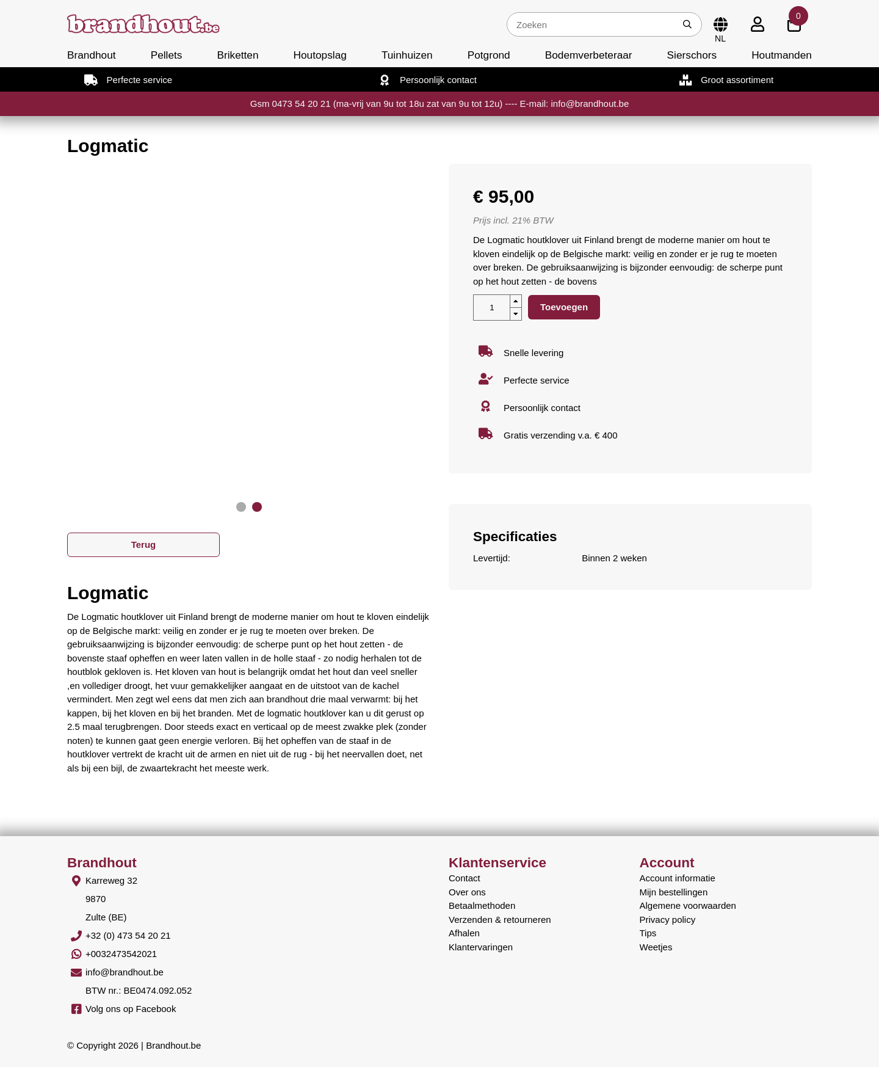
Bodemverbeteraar (588, 55)
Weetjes (656, 947)
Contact (464, 878)
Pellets (167, 55)
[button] (241, 507)
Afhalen (464, 933)
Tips (648, 933)
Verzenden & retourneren (500, 919)
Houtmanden (781, 55)
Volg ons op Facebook (130, 1008)
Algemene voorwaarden (688, 905)
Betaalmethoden (482, 905)
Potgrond (489, 55)
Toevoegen (564, 307)
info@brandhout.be (124, 972)
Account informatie (677, 878)
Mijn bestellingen (674, 892)
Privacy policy (668, 919)
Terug (143, 544)
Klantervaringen (481, 947)
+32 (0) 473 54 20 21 (128, 935)
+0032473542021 (121, 954)
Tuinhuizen (407, 55)
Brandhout (91, 55)
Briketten (237, 55)
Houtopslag (320, 55)
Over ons (467, 892)
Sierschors (692, 55)
